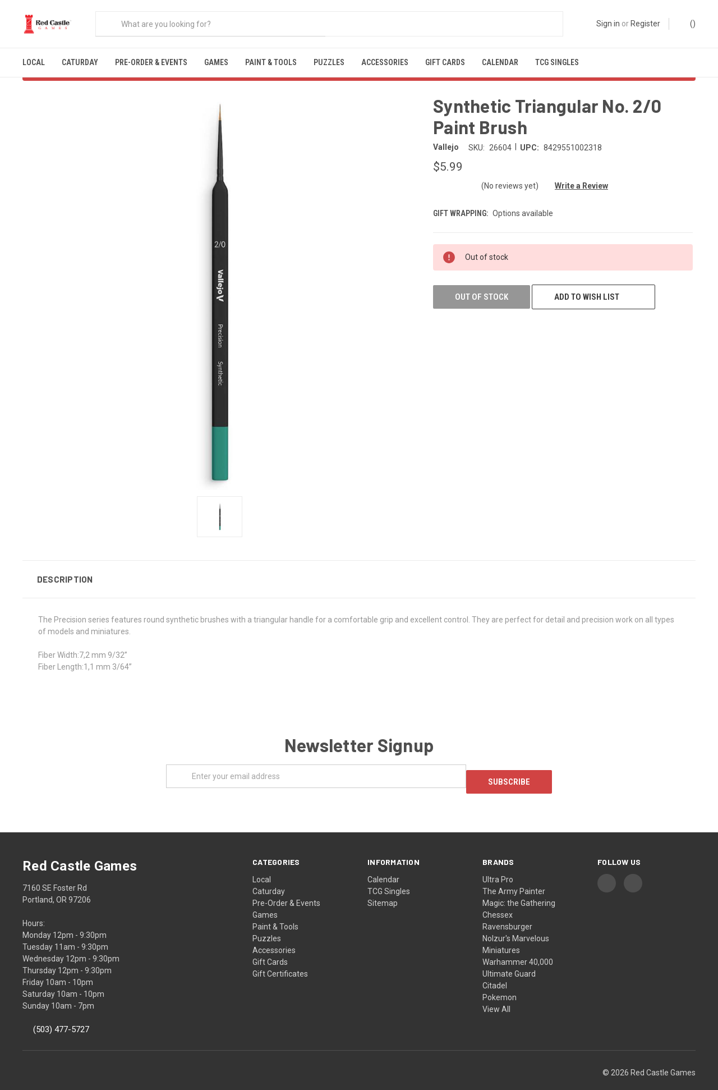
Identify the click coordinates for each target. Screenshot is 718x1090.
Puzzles (329, 62)
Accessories (384, 62)
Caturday (80, 62)
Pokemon (499, 979)
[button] (359, 567)
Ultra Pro (497, 861)
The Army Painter (513, 873)
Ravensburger (507, 908)
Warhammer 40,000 (517, 944)
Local (33, 62)
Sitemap (382, 885)
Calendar (500, 62)
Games (216, 62)
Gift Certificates (280, 955)
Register (645, 23)
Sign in (608, 23)
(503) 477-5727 (61, 1011)
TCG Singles (557, 62)
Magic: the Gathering (518, 885)
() (687, 23)
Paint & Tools (271, 62)
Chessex (497, 896)
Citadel (494, 967)
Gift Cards (445, 62)
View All (496, 991)
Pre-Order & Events (151, 62)
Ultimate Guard (509, 955)
